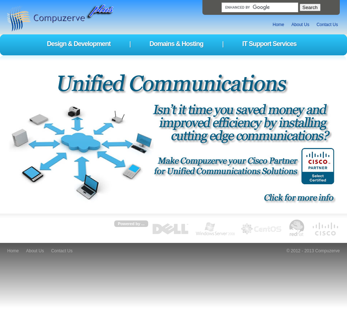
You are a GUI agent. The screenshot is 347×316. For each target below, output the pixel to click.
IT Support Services (269, 43)
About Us (300, 24)
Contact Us (327, 24)
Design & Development (79, 43)
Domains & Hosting (176, 43)
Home (278, 24)
